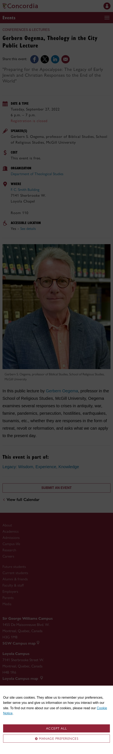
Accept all (56, 728)
